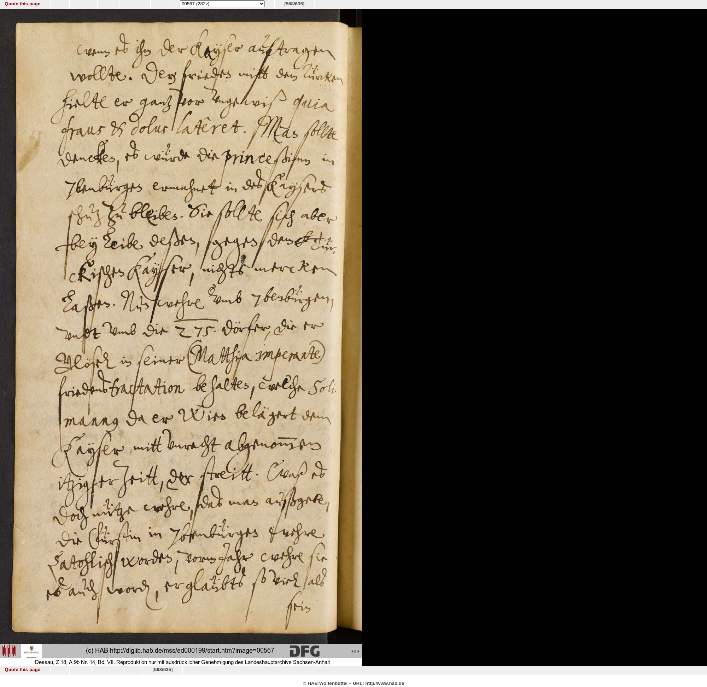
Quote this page (22, 3)
